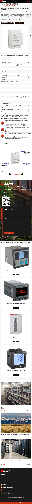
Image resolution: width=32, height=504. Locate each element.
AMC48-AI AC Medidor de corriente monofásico (16, 303)
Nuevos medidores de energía (13, 3)
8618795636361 (4, 192)
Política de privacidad (17, 499)
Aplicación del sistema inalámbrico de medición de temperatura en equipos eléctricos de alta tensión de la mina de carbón (14, 461)
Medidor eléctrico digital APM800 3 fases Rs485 (16, 370)
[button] (30, 24)
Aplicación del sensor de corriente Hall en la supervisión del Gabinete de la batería (16, 408)
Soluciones (3, 476)
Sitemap (12, 499)
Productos (6, 3)
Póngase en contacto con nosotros (7, 22)
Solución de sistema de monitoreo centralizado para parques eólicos (15, 434)
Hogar (3, 3)
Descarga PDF (19, 22)
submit (8, 233)
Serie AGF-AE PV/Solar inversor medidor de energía (9, 4)
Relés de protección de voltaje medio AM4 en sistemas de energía (16, 270)
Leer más (16, 274)
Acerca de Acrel (4, 478)
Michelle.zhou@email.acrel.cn (7, 487)
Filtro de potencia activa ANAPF (16, 337)
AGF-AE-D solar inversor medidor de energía (8, 5)
